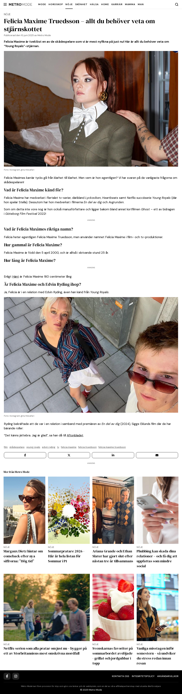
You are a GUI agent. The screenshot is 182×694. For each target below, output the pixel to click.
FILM (6, 447)
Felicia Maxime (68, 447)
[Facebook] (7, 676)
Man (141, 4)
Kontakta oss (120, 676)
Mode (42, 4)
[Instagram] (15, 676)
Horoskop (56, 4)
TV (58, 447)
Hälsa (94, 4)
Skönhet (81, 4)
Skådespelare (17, 447)
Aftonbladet (75, 435)
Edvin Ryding (48, 447)
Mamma (130, 4)
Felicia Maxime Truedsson (112, 447)
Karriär (116, 4)
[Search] (176, 4)
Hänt (15, 276)
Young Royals (33, 447)
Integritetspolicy (143, 676)
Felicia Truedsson (87, 447)
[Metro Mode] (20, 4)
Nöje (69, 4)
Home (105, 4)
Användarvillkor (167, 676)
